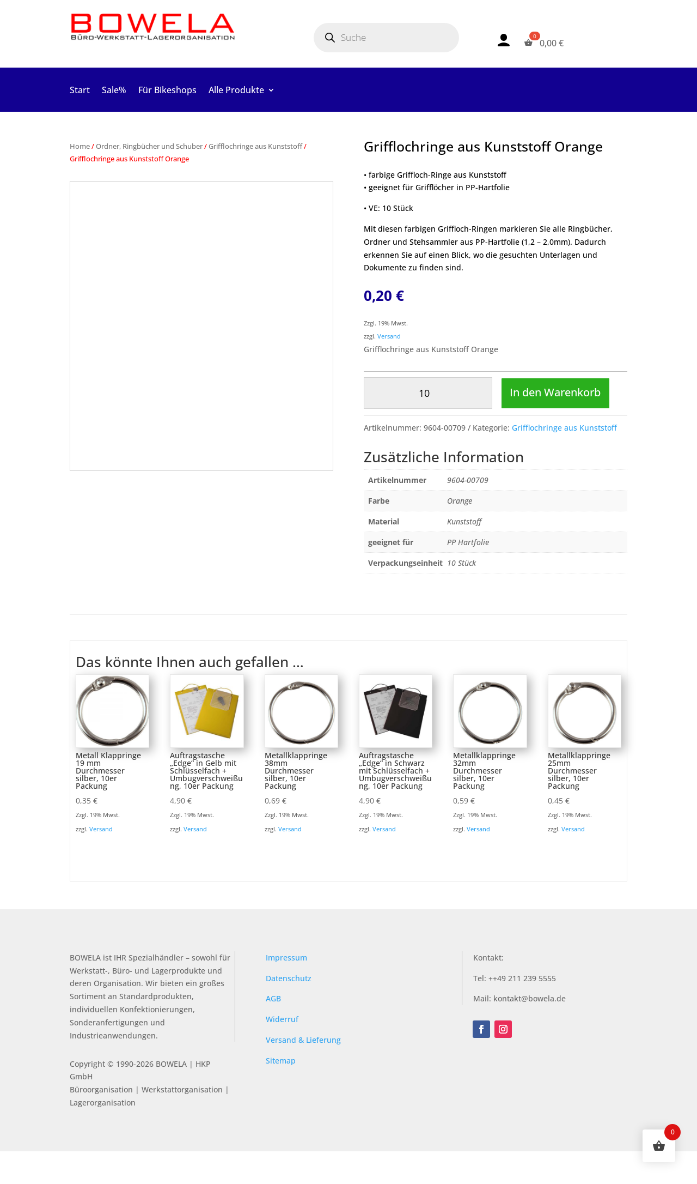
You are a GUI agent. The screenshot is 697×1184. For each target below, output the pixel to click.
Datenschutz (288, 1011)
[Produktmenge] (428, 393)
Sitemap (281, 1093)
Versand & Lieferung (303, 1072)
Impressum (286, 990)
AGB (273, 1031)
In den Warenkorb (425, 424)
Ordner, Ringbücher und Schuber (149, 146)
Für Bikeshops (167, 91)
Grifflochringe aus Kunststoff (255, 146)
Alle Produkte (236, 91)
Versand (389, 336)
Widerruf (282, 1052)
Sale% (114, 91)
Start (80, 91)
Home (80, 146)
